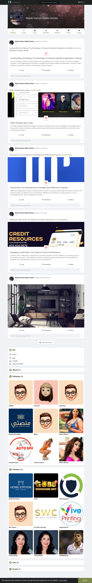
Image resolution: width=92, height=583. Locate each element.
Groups (15, 569)
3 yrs (16, 43)
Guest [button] (81, 2)
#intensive (77, 48)
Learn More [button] (63, 580)
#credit (57, 219)
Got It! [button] (85, 580)
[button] (49, 2)
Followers (16, 469)
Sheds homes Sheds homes (42, 18)
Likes (14, 562)
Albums (15, 370)
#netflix (33, 90)
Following (16, 376)
